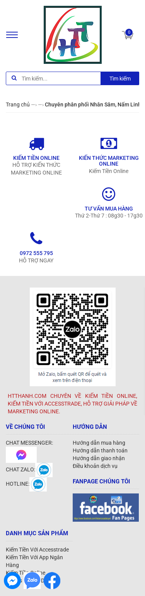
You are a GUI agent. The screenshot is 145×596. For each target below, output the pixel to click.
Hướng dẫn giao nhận (99, 458)
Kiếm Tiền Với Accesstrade (37, 549)
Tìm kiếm (120, 78)
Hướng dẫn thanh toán (100, 450)
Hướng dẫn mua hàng (99, 443)
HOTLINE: (26, 484)
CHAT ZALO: (29, 469)
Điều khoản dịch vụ (95, 466)
